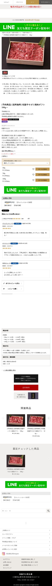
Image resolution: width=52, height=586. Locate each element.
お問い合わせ (7, 562)
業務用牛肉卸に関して (28, 559)
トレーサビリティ (7, 534)
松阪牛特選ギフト (16, 32)
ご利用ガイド (6, 530)
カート (32, 2)
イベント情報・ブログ (9, 538)
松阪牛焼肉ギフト (27, 32)
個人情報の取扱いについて (29, 565)
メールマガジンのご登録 (9, 545)
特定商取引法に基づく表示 (29, 562)
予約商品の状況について (9, 541)
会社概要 (6, 565)
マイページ (20, 2)
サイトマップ (7, 568)
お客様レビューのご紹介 (9, 549)
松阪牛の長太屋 (6, 32)
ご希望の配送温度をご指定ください (13, 161)
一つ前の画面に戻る (9, 370)
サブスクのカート (45, 2)
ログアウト (6, 559)
